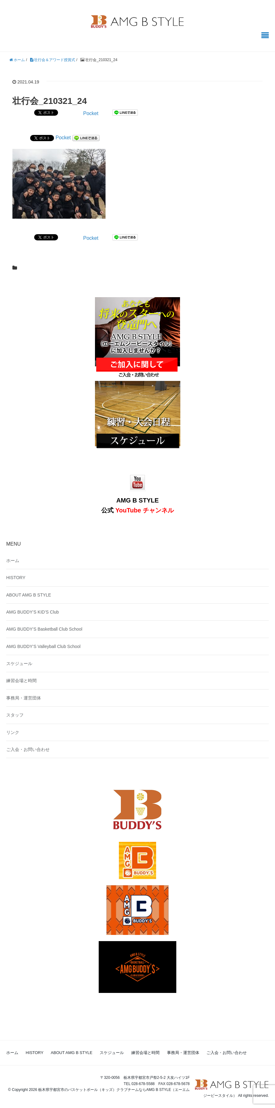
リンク (12, 732)
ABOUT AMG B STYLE (28, 594)
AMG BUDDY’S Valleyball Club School (43, 646)
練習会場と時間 (21, 680)
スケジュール (19, 663)
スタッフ (15, 715)
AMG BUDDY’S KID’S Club (32, 612)
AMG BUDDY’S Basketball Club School (44, 629)
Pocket (90, 113)
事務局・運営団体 (23, 697)
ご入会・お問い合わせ (28, 749)
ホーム (12, 560)
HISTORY (15, 577)
